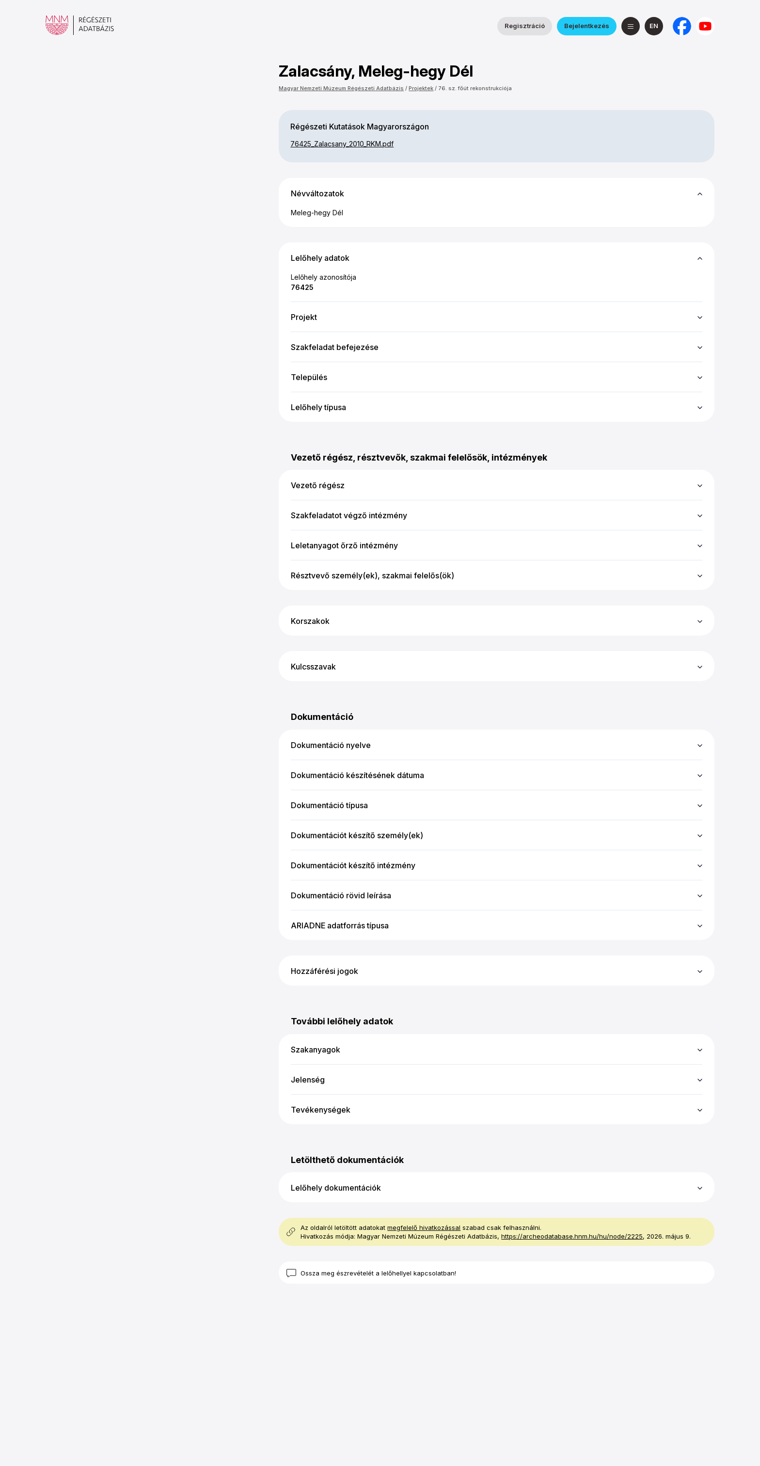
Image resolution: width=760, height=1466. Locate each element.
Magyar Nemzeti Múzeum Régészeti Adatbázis (341, 88)
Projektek (421, 88)
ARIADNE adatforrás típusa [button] (340, 925)
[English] (654, 26)
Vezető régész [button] (318, 485)
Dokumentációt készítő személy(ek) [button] (357, 835)
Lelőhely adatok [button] (320, 258)
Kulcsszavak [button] (313, 666)
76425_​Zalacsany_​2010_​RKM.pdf (342, 144)
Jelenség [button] (308, 1079)
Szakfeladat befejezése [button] (335, 347)
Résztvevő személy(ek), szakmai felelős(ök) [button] (372, 575)
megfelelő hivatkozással (423, 1227)
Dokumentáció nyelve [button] (331, 745)
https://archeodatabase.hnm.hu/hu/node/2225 (572, 1236)
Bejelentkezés (586, 26)
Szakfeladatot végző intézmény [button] (349, 515)
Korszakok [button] (310, 621)
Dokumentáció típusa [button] (329, 805)
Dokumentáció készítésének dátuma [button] (357, 775)
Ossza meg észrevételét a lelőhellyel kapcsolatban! (378, 1273)
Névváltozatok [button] (317, 193)
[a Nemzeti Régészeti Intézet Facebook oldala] (682, 26)
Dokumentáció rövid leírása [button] (341, 895)
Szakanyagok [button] (315, 1049)
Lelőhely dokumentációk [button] (336, 1188)
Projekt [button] (304, 317)
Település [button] (309, 377)
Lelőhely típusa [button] (318, 407)
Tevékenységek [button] (320, 1110)
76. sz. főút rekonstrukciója (475, 88)
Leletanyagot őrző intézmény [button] (344, 545)
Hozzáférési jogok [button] (324, 971)
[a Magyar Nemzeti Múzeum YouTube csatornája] (705, 26)
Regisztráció (525, 26)
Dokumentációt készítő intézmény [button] (353, 865)
